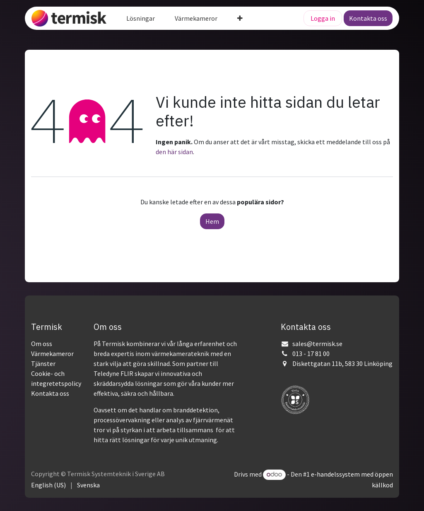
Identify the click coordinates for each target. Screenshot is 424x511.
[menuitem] (140, 18)
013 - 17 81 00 (311, 353)
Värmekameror (52, 353)
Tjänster (43, 363)
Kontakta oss (368, 18)
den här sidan (174, 152)
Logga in (323, 18)
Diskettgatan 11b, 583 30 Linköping (342, 363)
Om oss (41, 343)
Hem (212, 221)
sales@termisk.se (317, 343)
